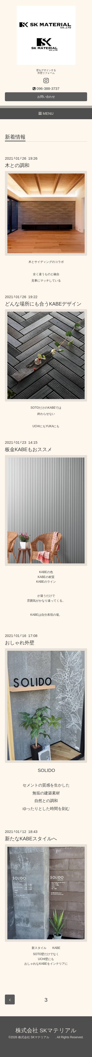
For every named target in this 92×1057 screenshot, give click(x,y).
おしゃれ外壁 (19, 642)
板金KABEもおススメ (28, 449)
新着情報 (15, 137)
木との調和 (17, 165)
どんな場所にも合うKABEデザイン (43, 304)
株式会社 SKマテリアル (51, 1030)
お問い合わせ (46, 96)
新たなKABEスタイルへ (31, 838)
